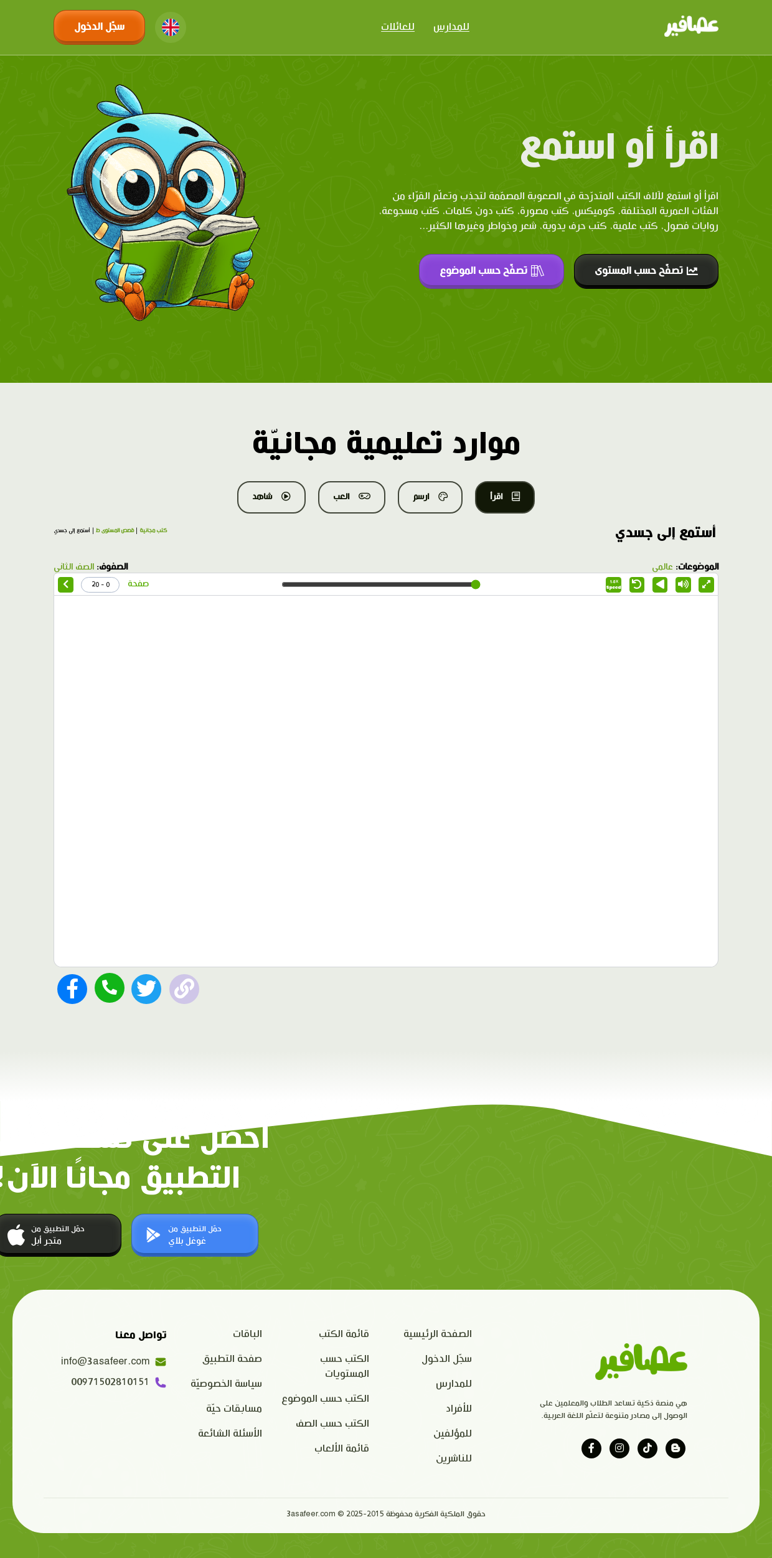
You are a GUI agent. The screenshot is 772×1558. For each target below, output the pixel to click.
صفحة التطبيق (232, 1359)
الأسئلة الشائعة (230, 1434)
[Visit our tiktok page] (647, 1448)
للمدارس (451, 27)
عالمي (662, 567)
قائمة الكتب (344, 1334)
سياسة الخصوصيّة (226, 1384)
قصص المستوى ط (115, 531)
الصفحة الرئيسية (437, 1334)
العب (351, 497)
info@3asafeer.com (114, 1362)
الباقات (247, 1334)
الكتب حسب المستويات (344, 1366)
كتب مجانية (153, 531)
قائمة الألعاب (341, 1449)
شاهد (271, 497)
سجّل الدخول (99, 27)
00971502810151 (119, 1382)
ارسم (430, 497)
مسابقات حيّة (234, 1409)
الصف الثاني (74, 567)
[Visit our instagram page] (619, 1448)
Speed (613, 585)
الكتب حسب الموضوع (325, 1399)
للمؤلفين (452, 1434)
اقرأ (505, 497)
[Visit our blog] (675, 1448)
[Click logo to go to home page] (691, 27)
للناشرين (454, 1459)
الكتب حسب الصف (332, 1424)
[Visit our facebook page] (591, 1448)
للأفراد (459, 1409)
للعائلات (398, 27)
